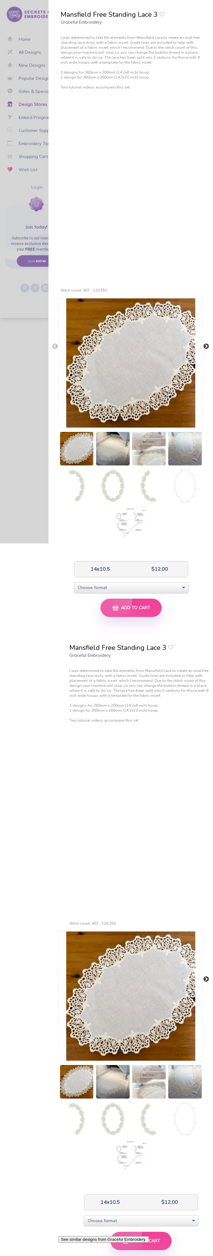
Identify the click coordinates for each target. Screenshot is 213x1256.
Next (206, 346)
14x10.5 (99, 569)
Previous (55, 346)
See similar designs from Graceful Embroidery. (103, 1239)
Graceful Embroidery (81, 22)
